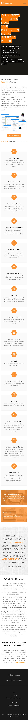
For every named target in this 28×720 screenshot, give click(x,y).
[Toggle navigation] (25, 3)
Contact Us (14, 695)
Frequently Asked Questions (14, 698)
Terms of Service (16, 716)
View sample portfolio (14, 135)
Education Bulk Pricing (14, 705)
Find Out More (20, 662)
